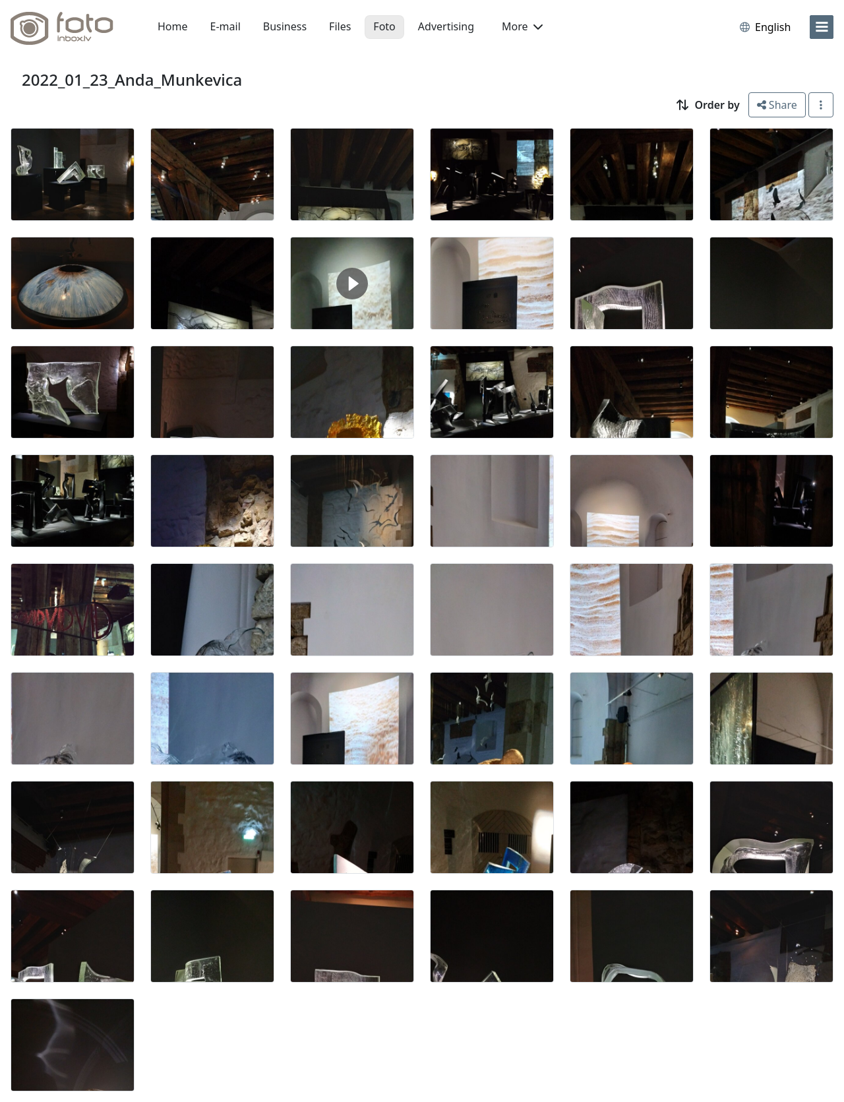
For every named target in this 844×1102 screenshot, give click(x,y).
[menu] (821, 27)
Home (173, 26)
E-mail (225, 26)
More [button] (522, 26)
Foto (384, 26)
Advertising (446, 26)
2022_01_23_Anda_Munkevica (132, 79)
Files (340, 26)
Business (285, 26)
